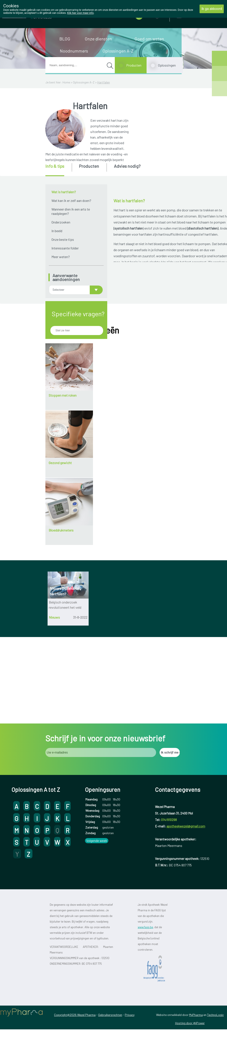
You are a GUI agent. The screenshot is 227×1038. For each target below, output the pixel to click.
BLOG (64, 38)
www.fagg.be (145, 880)
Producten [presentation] (89, 166)
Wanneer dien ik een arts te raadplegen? (70, 211)
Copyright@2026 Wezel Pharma (75, 967)
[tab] (58, 169)
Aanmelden (194, 15)
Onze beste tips (62, 239)
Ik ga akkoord (211, 9)
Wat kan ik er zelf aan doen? (71, 200)
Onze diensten (98, 38)
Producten (133, 65)
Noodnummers (74, 50)
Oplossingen (167, 65)
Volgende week (96, 793)
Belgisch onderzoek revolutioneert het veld (65, 644)
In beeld (56, 231)
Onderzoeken (60, 222)
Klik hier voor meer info (80, 12)
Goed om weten (149, 38)
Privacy (129, 967)
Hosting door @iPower (190, 976)
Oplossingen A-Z (117, 50)
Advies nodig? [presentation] (127, 166)
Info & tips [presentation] (54, 166)
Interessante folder (65, 248)
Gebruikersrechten (110, 967)
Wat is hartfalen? (63, 192)
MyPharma (196, 967)
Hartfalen (103, 82)
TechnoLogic (215, 967)
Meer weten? (60, 257)
